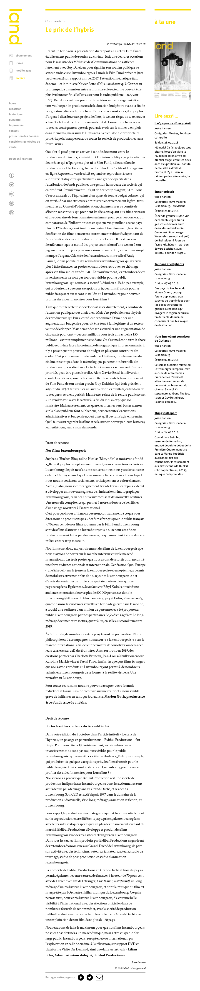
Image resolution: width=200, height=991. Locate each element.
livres (19, 63)
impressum (16, 125)
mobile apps (23, 70)
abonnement (24, 55)
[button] (99, 977)
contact (14, 130)
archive (20, 78)
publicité (15, 119)
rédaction (15, 108)
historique (15, 114)
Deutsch (14, 158)
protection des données (24, 136)
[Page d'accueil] (15, 43)
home (12, 103)
